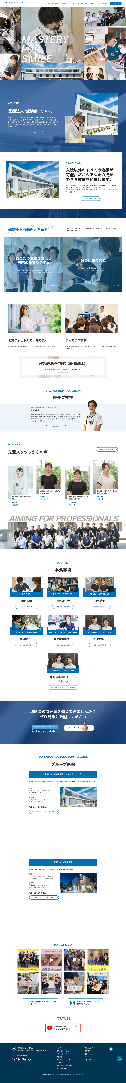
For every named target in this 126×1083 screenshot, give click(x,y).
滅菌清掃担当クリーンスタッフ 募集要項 (64, 687)
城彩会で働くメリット (92, 198)
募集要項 (92, 3)
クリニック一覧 (102, 3)
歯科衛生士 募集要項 (65, 607)
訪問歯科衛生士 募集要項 (64, 645)
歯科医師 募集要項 (28, 607)
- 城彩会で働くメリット (63, 1054)
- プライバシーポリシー (91, 1060)
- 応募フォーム (88, 1054)
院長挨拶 (64, 3)
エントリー (116, 3)
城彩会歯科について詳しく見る (46, 897)
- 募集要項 (87, 1051)
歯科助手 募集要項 (101, 607)
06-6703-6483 (45, 730)
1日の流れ (73, 3)
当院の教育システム (54, 3)
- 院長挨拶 (59, 1057)
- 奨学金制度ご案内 (89, 1048)
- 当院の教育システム (62, 1051)
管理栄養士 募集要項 (101, 645)
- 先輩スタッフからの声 (63, 1060)
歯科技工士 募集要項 (28, 645)
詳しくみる (36, 133)
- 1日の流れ (59, 1063)
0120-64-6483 (38, 892)
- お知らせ (87, 1057)
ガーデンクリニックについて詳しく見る (45, 812)
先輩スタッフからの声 (108, 449)
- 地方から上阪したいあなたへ (65, 1066)
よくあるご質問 (82, 3)
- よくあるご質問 (61, 1069)
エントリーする (78, 728)
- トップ (58, 1048)
